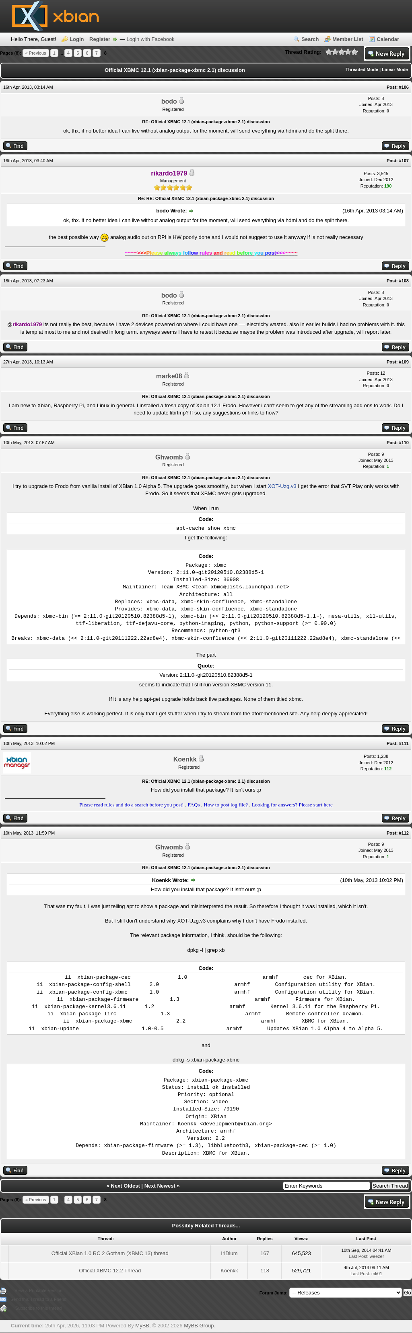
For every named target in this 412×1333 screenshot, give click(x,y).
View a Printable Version (38, 1290)
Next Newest (159, 1186)
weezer (377, 1256)
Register (99, 39)
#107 (404, 160)
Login (77, 39)
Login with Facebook (150, 39)
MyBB (142, 1326)
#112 (404, 833)
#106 (404, 87)
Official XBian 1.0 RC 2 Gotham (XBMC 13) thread (110, 1253)
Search (310, 39)
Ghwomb (169, 457)
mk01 (376, 1273)
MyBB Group (199, 1326)
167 (264, 1253)
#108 (404, 280)
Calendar (388, 39)
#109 (404, 361)
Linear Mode (395, 69)
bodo (169, 101)
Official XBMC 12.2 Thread (110, 1271)
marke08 (169, 376)
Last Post (358, 1256)
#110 (404, 442)
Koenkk (185, 759)
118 (264, 1271)
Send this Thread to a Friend (38, 1299)
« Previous (35, 53)
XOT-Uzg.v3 (282, 486)
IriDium (229, 1253)
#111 (404, 743)
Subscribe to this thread (38, 1308)
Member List (347, 39)
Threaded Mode (362, 69)
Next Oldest (125, 1186)
